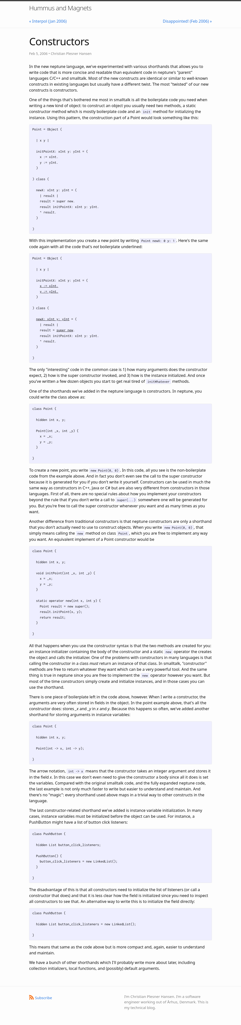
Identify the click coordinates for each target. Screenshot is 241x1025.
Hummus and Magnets (60, 7)
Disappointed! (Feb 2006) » (187, 21)
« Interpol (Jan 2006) (48, 21)
